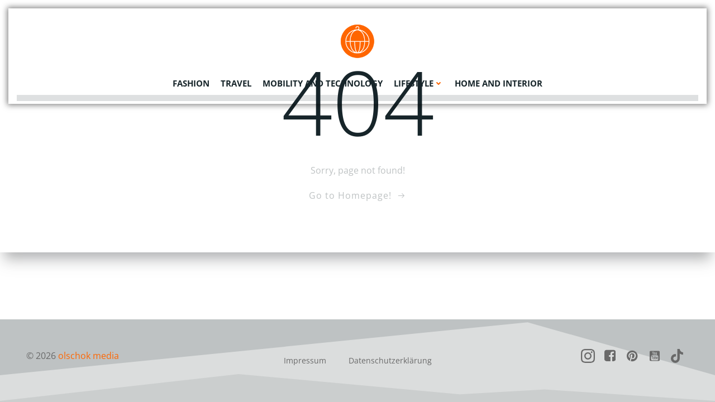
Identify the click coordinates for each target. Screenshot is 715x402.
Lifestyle (419, 81)
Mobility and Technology (323, 81)
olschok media (88, 356)
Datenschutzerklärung (390, 360)
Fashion (191, 81)
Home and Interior (498, 81)
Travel (236, 81)
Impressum (305, 360)
